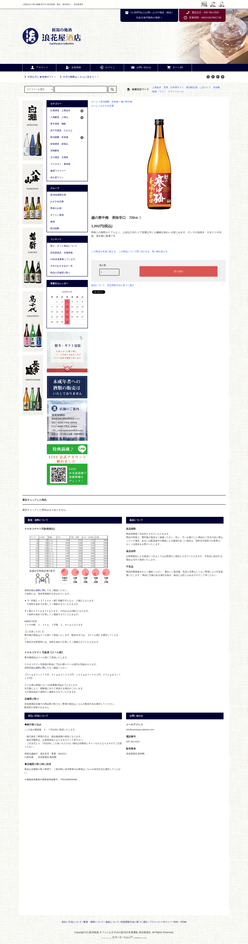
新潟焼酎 (54, 228)
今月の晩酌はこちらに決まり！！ (79, 76)
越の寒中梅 (126, 102)
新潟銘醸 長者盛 (109, 102)
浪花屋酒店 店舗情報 (61, 253)
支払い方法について (72, 922)
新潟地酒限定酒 (58, 195)
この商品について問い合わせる (134, 251)
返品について (98, 285)
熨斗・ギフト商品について (63, 246)
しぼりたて (205, 87)
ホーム (94, 102)
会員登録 (73, 67)
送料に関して (42, 590)
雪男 (166, 87)
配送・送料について (94, 922)
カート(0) (175, 67)
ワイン (162, 91)
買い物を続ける (160, 251)
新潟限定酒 (191, 87)
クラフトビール (176, 91)
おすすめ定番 (107, 106)
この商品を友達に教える (103, 251)
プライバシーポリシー (160, 922)
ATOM (183, 922)
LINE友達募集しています (62, 259)
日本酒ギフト (177, 87)
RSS (176, 922)
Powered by (124, 938)
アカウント (39, 67)
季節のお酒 (55, 208)
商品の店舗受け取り (60, 273)
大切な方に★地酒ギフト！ (39, 76)
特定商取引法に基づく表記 (120, 285)
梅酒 (154, 91)
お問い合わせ (141, 67)
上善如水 (156, 87)
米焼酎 (216, 87)
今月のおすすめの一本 (61, 266)
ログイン (107, 67)
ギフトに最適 (57, 215)
